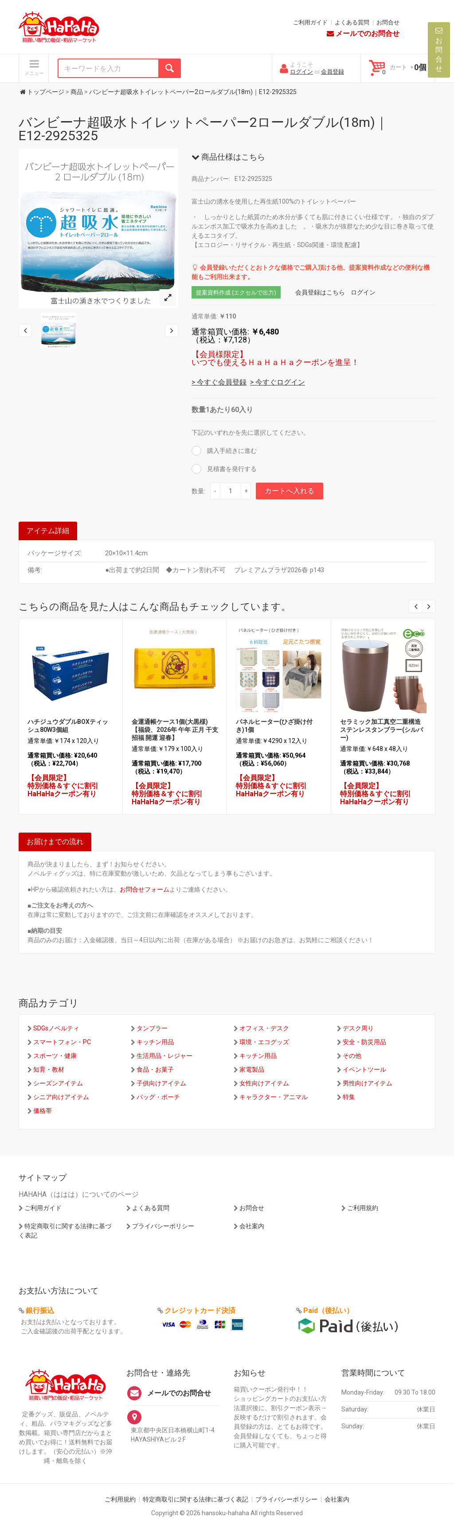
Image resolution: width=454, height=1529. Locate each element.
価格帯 (42, 1110)
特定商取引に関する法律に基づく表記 (195, 1499)
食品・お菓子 (155, 1069)
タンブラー (152, 1028)
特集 (349, 1097)
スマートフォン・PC (62, 1042)
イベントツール (364, 1069)
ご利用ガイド (310, 22)
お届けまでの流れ (55, 841)
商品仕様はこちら (228, 156)
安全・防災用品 (364, 1042)
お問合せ (387, 22)
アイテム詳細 (48, 531)
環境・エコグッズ (264, 1042)
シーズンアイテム (58, 1083)
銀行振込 (40, 1310)
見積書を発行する (231, 468)
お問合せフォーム (144, 889)
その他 (352, 1055)
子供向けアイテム (161, 1083)
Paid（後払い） (328, 1310)
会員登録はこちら (320, 292)
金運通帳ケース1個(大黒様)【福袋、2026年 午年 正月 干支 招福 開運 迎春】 (175, 729)
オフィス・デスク (264, 1028)
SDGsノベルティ (56, 1028)
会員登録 (332, 71)
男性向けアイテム (367, 1083)
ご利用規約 (362, 1207)
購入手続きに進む (231, 450)
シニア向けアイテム (61, 1097)
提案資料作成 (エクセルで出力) (236, 292)
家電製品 (251, 1069)
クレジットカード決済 (199, 1310)
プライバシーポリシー (163, 1226)
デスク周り (358, 1028)
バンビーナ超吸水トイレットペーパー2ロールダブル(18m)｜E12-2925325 (203, 128)
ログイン (301, 71)
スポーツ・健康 (55, 1055)
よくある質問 (352, 22)
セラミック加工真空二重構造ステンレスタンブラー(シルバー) (381, 729)
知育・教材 (48, 1069)
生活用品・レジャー (164, 1055)
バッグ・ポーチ (158, 1097)
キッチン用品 (155, 1042)
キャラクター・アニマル (273, 1097)
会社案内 (251, 1226)
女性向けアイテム (264, 1083)
